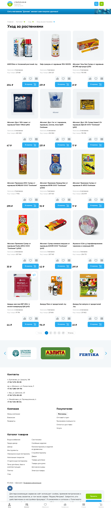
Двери (34, 456)
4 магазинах (15, 131)
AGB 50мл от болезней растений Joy (22, 64)
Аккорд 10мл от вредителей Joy (53, 306)
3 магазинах (15, 70)
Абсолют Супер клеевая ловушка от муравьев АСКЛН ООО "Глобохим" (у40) (55, 247)
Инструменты (12, 450)
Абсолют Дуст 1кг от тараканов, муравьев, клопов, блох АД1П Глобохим (53, 125)
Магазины (62, 414)
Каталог (20, 22)
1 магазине (47, 70)
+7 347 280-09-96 (14, 389)
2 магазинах (15, 253)
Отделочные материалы (17, 461)
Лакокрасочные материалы (18, 454)
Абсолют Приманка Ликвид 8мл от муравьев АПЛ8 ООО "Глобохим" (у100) (54, 186)
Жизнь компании (13, 414)
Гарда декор (12, 443)
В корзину (30, 84)
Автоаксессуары (38, 467)
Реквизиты (11, 421)
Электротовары (38, 471)
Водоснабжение (13, 440)
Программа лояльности (66, 421)
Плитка (10, 471)
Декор (9, 447)
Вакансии (11, 417)
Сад (31, 22)
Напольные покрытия (15, 457)
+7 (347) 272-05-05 (20, 2)
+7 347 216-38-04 (14, 402)
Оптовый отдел (63, 417)
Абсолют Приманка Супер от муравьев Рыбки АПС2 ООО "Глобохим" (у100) (19, 247)
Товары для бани (38, 460)
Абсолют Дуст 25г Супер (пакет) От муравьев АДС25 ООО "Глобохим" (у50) (88, 125)
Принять (93, 496)
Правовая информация (32, 483)
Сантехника (36, 440)
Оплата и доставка (64, 425)
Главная (10, 22)
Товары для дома (38, 463)
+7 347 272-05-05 (14, 395)
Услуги (59, 428)
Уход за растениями (46, 22)
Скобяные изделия (39, 443)
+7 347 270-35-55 (14, 382)
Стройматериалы (39, 453)
